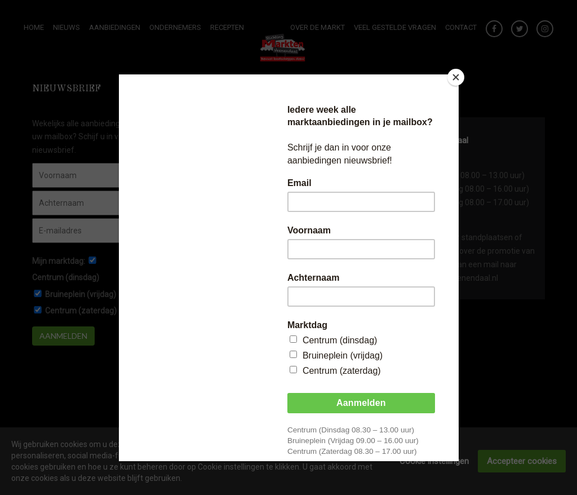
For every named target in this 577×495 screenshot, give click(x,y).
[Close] (455, 77)
